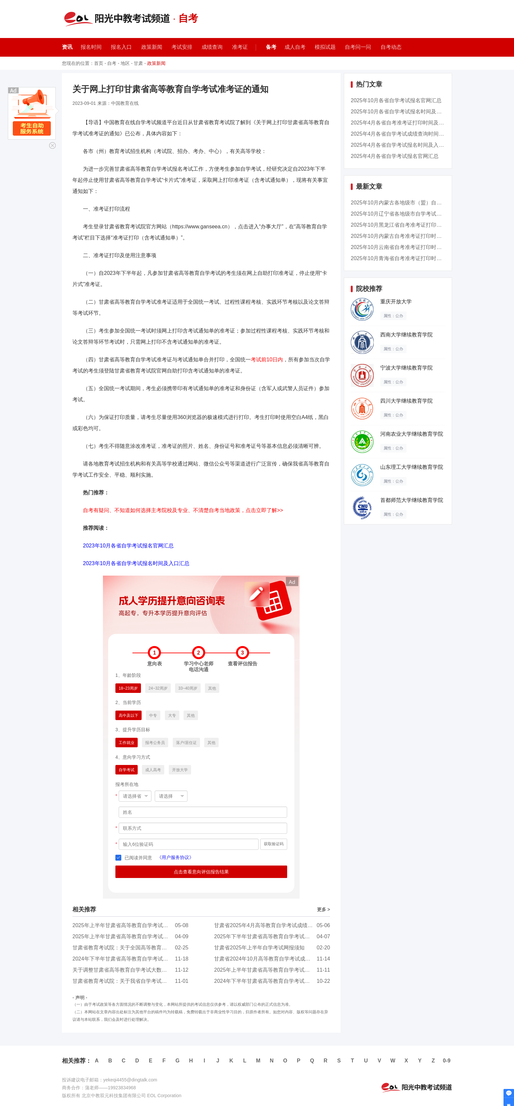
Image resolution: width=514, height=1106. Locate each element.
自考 (111, 63)
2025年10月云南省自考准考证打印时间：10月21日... (412, 247)
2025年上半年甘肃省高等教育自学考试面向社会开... (132, 925)
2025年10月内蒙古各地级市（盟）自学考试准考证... (411, 202)
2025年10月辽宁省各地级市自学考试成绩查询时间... (411, 214)
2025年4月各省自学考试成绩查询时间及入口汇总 (408, 134)
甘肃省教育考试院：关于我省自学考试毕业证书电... (132, 981)
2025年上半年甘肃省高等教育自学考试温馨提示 (128, 936)
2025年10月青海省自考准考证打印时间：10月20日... (412, 258)
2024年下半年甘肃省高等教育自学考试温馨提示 (270, 981)
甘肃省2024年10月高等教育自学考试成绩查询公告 (272, 959)
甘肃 (138, 63)
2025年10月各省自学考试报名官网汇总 (396, 100)
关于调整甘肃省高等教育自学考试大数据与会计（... (132, 970)
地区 (125, 63)
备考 (271, 47)
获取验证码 (274, 844)
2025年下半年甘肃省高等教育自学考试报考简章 (270, 936)
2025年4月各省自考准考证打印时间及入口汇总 (405, 122)
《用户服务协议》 (175, 857)
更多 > (323, 909)
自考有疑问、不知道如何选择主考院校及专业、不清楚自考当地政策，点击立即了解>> (183, 510)
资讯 (67, 47)
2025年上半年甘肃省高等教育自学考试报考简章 (270, 970)
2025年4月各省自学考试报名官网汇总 (395, 156)
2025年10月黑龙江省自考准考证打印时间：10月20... (412, 225)
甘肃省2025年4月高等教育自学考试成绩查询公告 (271, 925)
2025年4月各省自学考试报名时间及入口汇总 (403, 145)
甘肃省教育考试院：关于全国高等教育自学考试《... (132, 947)
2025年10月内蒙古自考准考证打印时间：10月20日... (412, 236)
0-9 (446, 1060)
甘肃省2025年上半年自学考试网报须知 (259, 947)
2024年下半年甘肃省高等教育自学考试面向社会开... (132, 959)
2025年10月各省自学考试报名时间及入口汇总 (404, 111)
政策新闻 (156, 63)
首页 (98, 63)
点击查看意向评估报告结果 (201, 871)
